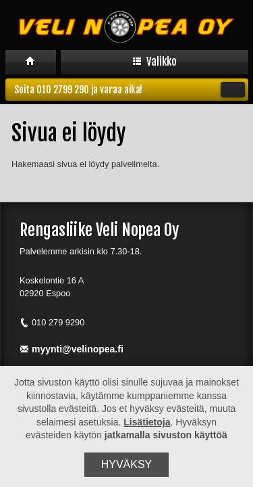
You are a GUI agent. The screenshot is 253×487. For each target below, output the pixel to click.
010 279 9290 (52, 322)
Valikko (154, 61)
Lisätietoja (146, 422)
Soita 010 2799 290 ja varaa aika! (129, 89)
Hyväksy (126, 464)
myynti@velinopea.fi (71, 349)
